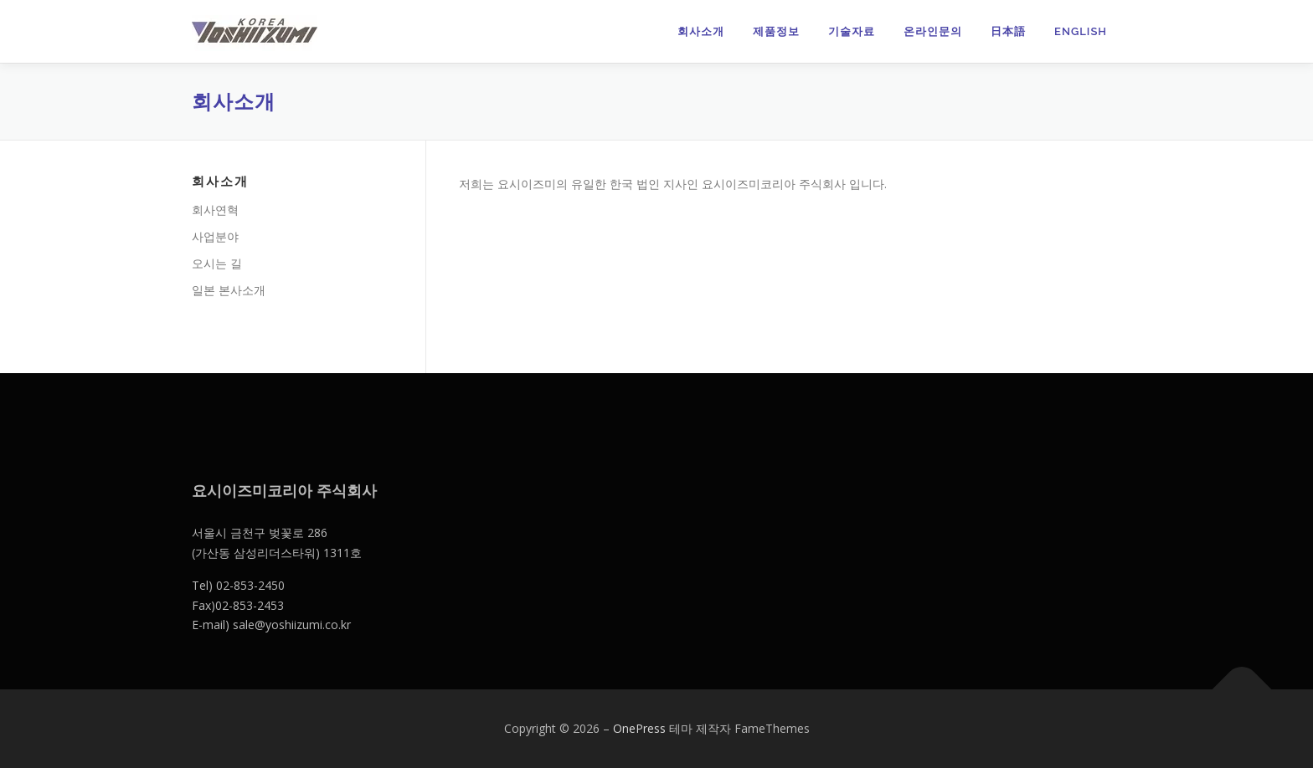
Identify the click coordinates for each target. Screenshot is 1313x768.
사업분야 (215, 236)
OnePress (639, 728)
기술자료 (851, 31)
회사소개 (700, 31)
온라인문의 (933, 31)
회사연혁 (215, 210)
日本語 (1008, 31)
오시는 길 (217, 263)
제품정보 (776, 31)
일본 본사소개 (228, 290)
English (1080, 31)
